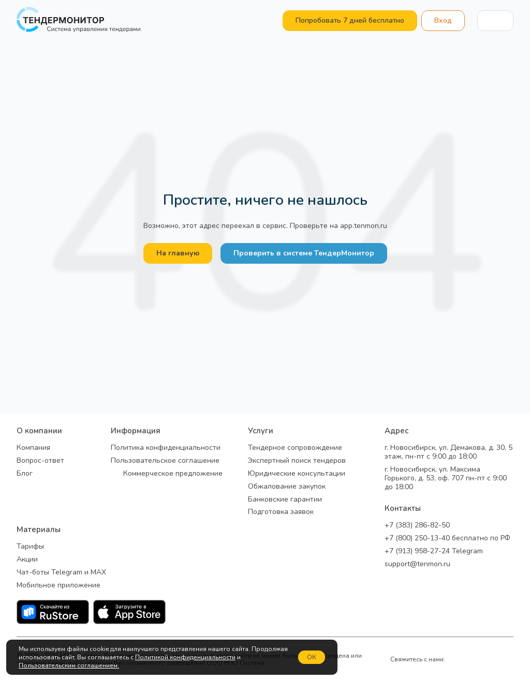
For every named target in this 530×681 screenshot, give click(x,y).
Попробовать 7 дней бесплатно (350, 20)
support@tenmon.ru (417, 564)
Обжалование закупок (287, 486)
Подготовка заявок (281, 512)
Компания (33, 448)
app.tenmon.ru (363, 226)
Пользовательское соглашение (165, 461)
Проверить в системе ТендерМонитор (303, 253)
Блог (25, 474)
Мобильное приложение (58, 585)
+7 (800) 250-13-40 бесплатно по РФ (447, 538)
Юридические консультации (296, 474)
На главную (177, 253)
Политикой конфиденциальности (185, 657)
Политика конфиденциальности (165, 448)
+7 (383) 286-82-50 (417, 525)
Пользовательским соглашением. (69, 665)
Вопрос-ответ (40, 461)
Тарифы (30, 546)
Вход (443, 20)
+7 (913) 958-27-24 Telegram (434, 551)
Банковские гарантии (285, 499)
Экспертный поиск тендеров (297, 461)
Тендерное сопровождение (295, 448)
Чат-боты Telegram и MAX (61, 572)
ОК (311, 657)
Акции (27, 559)
